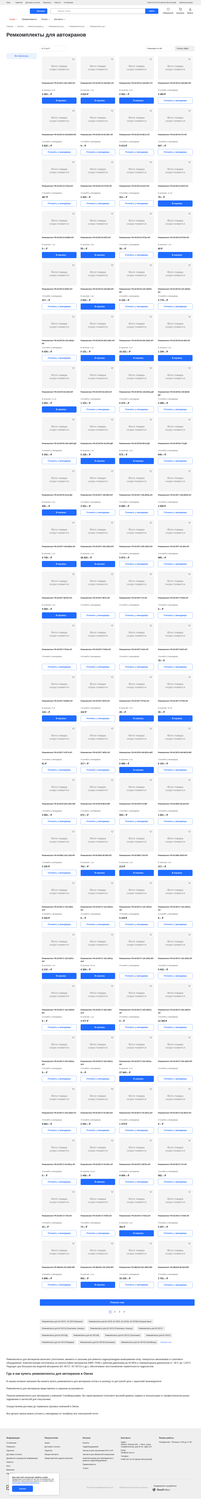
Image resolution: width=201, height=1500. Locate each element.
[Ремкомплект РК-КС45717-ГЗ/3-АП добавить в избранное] (73, 1192)
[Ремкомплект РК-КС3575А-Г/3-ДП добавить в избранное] (189, 420)
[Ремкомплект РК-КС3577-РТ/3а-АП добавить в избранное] (151, 677)
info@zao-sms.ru (127, 1453)
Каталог (22, 26)
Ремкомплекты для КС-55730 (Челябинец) (138, 1342)
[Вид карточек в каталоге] (135, 48)
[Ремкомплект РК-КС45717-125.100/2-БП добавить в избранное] (151, 935)
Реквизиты (47, 2)
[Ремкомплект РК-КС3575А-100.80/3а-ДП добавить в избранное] (151, 368)
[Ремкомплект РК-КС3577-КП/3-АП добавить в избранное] (112, 677)
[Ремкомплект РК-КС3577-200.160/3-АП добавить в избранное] (151, 523)
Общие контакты (52, 1454)
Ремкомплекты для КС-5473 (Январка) (58, 1342)
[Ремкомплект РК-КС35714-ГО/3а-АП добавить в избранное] (73, 162)
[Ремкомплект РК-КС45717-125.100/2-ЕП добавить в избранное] (189, 935)
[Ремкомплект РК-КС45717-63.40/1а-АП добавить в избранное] (151, 1089)
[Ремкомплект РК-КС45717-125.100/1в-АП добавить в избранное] (189, 883)
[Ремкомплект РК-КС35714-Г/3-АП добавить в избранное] (189, 111)
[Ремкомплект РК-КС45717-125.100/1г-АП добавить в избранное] (73, 935)
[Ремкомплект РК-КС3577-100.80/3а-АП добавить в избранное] (151, 471)
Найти (151, 11)
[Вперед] (129, 1312)
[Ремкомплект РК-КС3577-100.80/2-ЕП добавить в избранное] (112, 471)
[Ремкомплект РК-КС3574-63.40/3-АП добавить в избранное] (112, 368)
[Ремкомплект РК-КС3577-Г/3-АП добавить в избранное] (151, 574)
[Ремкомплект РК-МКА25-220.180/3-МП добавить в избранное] (151, 1244)
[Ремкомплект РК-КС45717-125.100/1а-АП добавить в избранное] (112, 883)
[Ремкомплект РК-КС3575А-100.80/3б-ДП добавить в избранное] (189, 368)
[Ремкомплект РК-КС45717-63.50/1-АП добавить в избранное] (112, 1141)
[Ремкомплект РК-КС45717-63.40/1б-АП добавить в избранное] (189, 1089)
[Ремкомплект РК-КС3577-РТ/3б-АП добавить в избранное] (189, 677)
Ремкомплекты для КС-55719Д (54, 1335)
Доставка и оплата (33, 2)
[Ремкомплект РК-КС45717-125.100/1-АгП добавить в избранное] (73, 883)
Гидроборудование (90, 1447)
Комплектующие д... (38, 26)
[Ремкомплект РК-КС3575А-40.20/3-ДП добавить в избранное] (112, 420)
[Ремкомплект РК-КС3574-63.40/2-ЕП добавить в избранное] (73, 368)
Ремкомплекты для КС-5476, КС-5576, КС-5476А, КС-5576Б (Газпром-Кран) (120, 1321)
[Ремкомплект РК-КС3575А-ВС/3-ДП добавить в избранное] (151, 420)
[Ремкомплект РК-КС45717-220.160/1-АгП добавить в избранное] (112, 986)
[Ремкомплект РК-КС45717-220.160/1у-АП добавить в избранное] (151, 1038)
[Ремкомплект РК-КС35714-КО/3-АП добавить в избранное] (189, 162)
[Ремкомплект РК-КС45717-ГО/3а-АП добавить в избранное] (151, 1192)
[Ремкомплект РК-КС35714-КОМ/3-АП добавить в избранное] (73, 214)
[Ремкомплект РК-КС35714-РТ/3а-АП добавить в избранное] (151, 214)
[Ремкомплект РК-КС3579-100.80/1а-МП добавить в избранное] (151, 729)
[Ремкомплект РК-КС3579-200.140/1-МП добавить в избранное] (73, 780)
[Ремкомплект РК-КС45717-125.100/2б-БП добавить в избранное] (73, 986)
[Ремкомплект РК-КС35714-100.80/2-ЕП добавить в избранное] (189, 59)
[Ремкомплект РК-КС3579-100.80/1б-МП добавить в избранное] (189, 729)
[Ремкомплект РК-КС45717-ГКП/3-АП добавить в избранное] (112, 1192)
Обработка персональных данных (133, 1487)
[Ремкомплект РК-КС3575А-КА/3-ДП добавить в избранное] (73, 471)
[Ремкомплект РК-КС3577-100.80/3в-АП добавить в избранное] (73, 523)
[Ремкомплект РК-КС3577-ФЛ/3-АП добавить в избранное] (112, 729)
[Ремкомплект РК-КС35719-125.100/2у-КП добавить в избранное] (73, 317)
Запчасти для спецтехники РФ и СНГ (98, 1451)
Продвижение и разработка (165, 1486)
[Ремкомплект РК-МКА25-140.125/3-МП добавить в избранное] (112, 1244)
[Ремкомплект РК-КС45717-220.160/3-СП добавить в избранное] (73, 1089)
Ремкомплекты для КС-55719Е (86, 1335)
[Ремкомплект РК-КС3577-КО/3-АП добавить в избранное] (189, 626)
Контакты (60, 19)
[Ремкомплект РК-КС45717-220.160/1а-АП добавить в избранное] (151, 986)
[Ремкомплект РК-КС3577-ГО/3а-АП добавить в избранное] (73, 626)
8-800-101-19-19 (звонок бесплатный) (161, 2)
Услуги (45, 19)
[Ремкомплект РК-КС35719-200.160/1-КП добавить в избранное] (112, 317)
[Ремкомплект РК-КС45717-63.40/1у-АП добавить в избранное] (73, 1141)
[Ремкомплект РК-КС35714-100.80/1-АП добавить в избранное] (112, 59)
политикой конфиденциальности (25, 1483)
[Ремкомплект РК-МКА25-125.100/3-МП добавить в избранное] (73, 1244)
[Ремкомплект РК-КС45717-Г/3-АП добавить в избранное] (189, 1141)
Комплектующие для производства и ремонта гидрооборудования (98, 1459)
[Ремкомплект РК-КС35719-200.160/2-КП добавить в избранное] (151, 317)
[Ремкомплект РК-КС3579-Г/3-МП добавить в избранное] (151, 780)
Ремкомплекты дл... (58, 26)
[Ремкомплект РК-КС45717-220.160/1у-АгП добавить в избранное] (112, 1038)
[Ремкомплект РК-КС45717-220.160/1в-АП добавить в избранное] (73, 1038)
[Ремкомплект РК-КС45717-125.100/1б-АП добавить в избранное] (151, 883)
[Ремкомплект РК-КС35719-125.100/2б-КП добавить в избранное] (151, 265)
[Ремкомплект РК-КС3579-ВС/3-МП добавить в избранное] (112, 780)
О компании (68, 2)
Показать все (165, 1342)
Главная (11, 26)
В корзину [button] (59, 100)
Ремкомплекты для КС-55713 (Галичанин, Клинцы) (63, 1328)
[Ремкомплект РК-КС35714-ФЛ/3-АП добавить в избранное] (73, 265)
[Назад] (106, 1312)
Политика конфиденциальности (100, 1487)
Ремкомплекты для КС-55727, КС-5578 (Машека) (62, 1321)
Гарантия (18, 2)
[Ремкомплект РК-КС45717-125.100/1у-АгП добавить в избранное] (112, 935)
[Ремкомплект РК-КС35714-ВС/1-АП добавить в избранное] (151, 111)
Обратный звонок (187, 2)
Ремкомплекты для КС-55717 (151, 1328)
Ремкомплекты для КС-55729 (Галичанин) (97, 1342)
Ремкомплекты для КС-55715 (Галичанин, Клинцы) (111, 1328)
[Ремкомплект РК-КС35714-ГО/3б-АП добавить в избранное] (112, 162)
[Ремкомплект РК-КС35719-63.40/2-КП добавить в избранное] (189, 317)
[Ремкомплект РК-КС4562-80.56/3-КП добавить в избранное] (112, 832)
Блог (8, 1466)
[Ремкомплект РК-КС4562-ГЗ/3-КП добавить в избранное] (151, 832)
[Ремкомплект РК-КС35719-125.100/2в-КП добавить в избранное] (189, 265)
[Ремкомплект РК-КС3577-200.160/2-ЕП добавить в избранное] (112, 523)
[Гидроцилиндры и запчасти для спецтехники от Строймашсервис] (16, 11)
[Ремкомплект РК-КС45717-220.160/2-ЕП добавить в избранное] (189, 1038)
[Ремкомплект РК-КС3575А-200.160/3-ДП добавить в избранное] (73, 420)
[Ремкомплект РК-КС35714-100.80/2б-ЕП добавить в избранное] (73, 111)
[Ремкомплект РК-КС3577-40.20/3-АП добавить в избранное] (189, 523)
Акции (12, 19)
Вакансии (10, 1470)
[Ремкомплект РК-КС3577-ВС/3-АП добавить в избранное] (112, 574)
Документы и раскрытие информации (22, 1458)
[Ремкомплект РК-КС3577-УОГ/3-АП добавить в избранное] (73, 729)
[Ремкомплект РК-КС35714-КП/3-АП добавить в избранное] (112, 214)
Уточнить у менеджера (175, 100)
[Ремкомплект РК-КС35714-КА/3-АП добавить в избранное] (151, 162)
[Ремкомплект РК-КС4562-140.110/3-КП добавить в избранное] (73, 832)
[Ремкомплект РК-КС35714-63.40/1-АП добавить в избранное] (112, 111)
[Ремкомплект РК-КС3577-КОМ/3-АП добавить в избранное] (73, 677)
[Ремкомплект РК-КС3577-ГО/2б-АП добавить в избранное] (189, 574)
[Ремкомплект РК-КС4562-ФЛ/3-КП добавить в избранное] (189, 832)
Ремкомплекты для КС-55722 (158, 1335)
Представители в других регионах (59, 1458)
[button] (180, 11)
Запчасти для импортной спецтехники (98, 1454)
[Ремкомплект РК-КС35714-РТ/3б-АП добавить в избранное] (189, 214)
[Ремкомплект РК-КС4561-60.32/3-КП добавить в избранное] (189, 780)
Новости (57, 2)
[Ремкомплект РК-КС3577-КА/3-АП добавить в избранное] (151, 626)
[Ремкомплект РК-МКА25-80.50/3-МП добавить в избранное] (189, 1244)
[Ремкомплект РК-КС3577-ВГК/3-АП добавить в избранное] (73, 574)
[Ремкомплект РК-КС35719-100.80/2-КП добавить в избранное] (112, 265)
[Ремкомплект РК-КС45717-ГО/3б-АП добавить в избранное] (189, 1192)
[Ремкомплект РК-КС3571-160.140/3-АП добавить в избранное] (73, 59)
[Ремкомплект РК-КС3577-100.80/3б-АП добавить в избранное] (189, 471)
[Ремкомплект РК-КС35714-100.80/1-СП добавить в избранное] (151, 59)
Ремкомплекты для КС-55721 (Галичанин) (122, 1335)
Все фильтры (22, 56)
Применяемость (29, 19)
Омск (9, 2)
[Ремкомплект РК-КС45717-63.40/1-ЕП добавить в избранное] (112, 1089)
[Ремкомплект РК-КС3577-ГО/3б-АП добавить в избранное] (112, 626)
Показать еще (117, 1302)
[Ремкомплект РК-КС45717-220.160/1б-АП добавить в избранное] (189, 986)
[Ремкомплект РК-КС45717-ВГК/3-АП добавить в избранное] (151, 1141)
